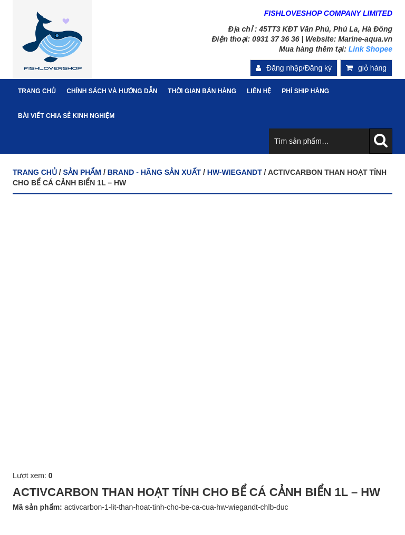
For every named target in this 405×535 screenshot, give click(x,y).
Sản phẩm (82, 172)
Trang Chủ (37, 91)
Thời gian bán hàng (202, 91)
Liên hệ (259, 91)
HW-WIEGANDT (234, 172)
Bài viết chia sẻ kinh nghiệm (66, 116)
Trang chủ (35, 172)
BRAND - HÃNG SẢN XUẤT (154, 172)
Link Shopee (370, 49)
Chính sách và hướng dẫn (111, 91)
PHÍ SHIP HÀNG (305, 91)
